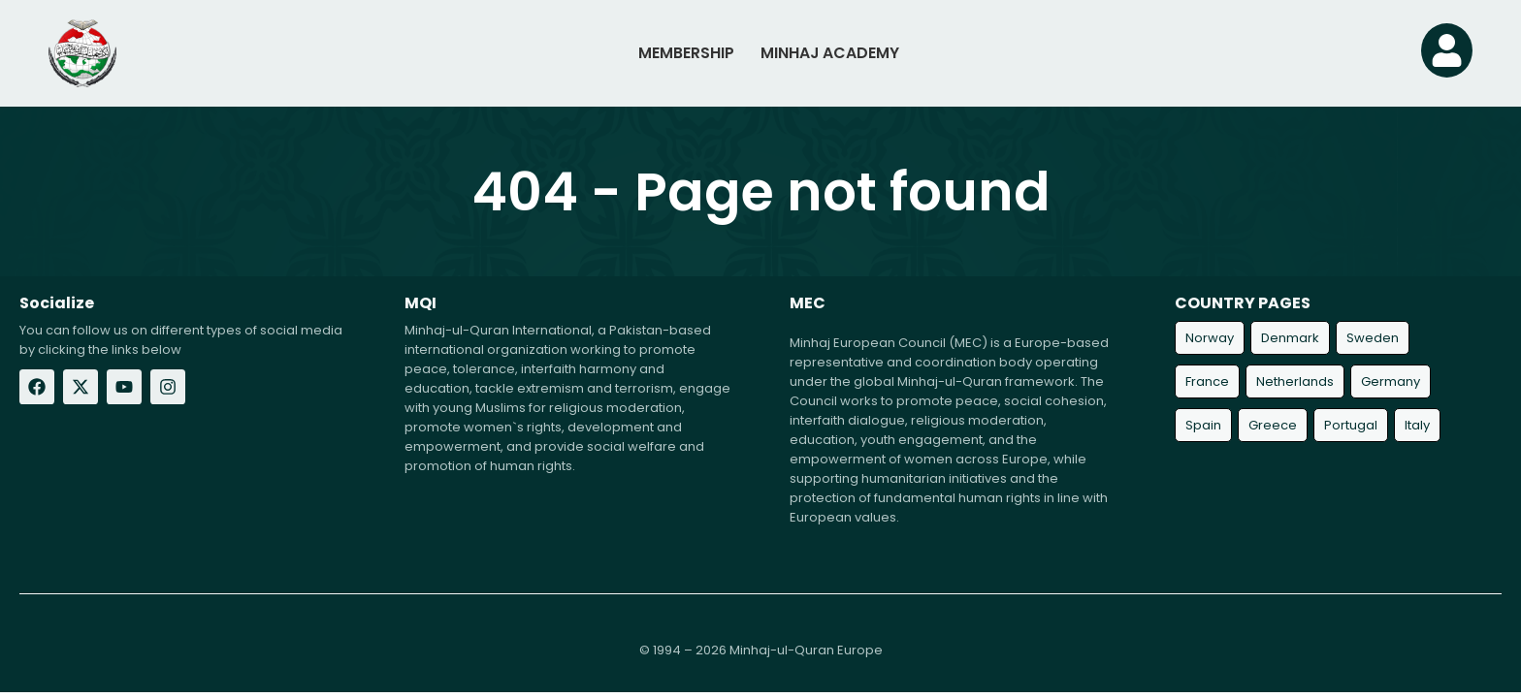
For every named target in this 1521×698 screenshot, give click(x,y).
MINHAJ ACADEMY (829, 53)
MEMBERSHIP (683, 53)
